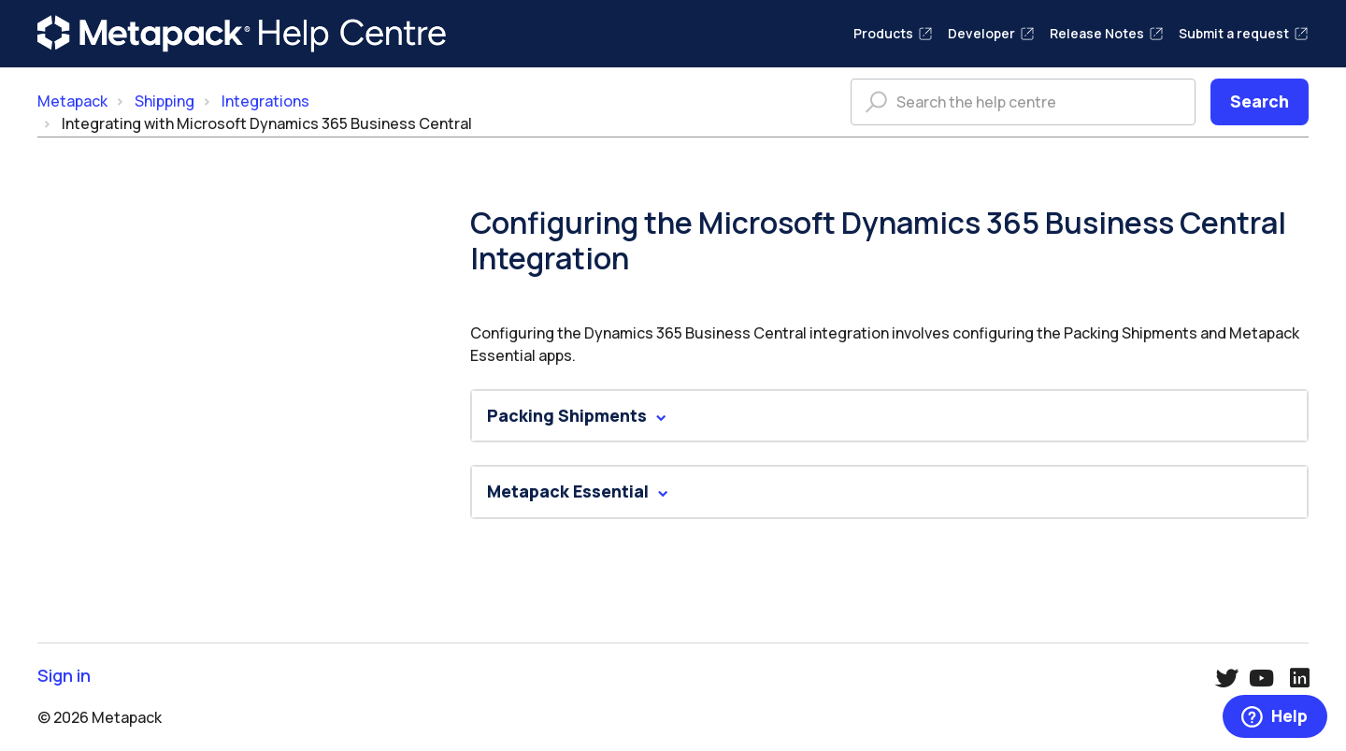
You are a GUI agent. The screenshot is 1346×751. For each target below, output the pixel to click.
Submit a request (1244, 33)
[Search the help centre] (1023, 102)
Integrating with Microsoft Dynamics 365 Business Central (267, 123)
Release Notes (1107, 33)
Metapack (72, 101)
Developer (991, 33)
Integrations (265, 101)
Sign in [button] (64, 675)
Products (893, 33)
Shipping (164, 101)
